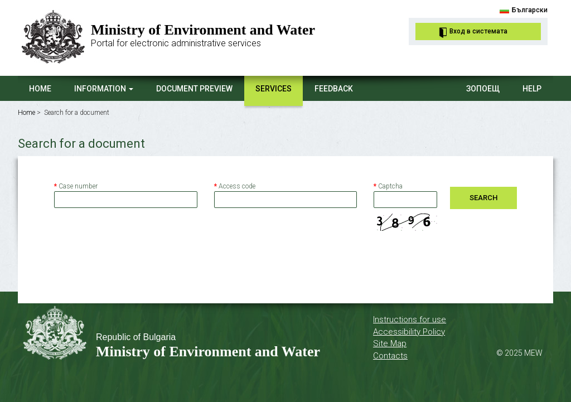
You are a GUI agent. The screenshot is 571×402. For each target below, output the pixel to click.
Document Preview (194, 88)
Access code (234, 186)
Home (40, 88)
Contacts (390, 356)
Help (531, 88)
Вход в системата (478, 31)
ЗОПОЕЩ (483, 88)
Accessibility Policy (409, 332)
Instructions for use (409, 319)
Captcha (388, 186)
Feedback (333, 88)
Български (530, 10)
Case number (76, 186)
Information (103, 88)
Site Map (390, 343)
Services (273, 88)
